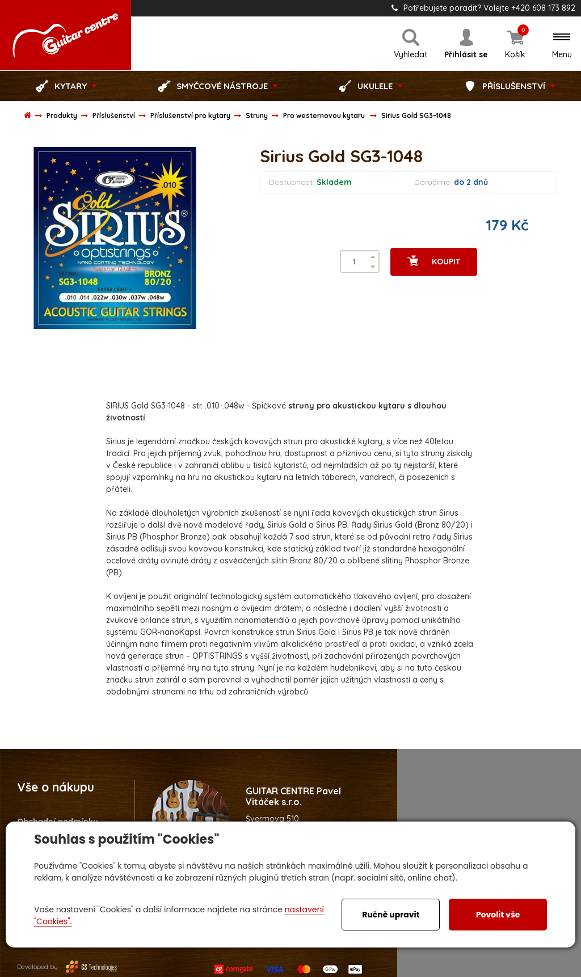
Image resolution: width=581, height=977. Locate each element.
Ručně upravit (390, 914)
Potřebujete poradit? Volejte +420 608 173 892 (483, 8)
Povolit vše (498, 914)
